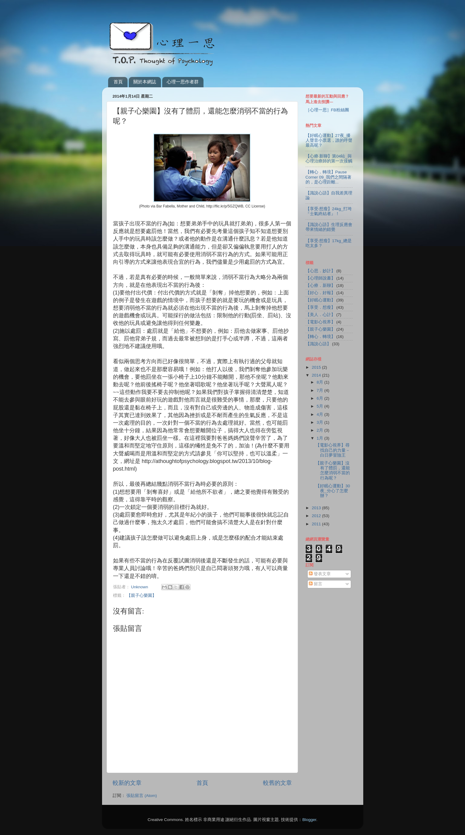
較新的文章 (127, 783)
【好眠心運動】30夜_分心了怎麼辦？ (333, 491)
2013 (317, 508)
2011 (317, 524)
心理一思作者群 (183, 81)
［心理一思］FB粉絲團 (327, 110)
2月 (320, 430)
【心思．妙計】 (320, 271)
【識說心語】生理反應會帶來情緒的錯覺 (329, 227)
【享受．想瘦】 (320, 307)
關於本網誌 (144, 81)
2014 (317, 375)
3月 (320, 422)
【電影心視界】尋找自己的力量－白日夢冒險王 (333, 450)
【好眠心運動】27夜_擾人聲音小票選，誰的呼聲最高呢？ (329, 140)
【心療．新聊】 (320, 285)
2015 (317, 367)
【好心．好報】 (320, 293)
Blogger (309, 819)
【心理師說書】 (320, 278)
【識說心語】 (318, 344)
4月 (320, 414)
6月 (320, 398)
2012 (317, 515)
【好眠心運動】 (320, 300)
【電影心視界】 (320, 322)
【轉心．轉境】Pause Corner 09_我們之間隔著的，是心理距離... (329, 177)
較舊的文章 (277, 783)
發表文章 (320, 574)
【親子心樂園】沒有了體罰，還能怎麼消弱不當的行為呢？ (333, 470)
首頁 (118, 81)
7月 (320, 390)
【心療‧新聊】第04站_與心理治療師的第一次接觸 (329, 158)
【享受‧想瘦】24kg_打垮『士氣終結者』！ (329, 211)
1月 (320, 438)
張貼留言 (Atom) (141, 795)
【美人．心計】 (320, 314)
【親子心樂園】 (141, 595)
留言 (315, 584)
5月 (320, 406)
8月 (320, 382)
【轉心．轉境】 (320, 336)
